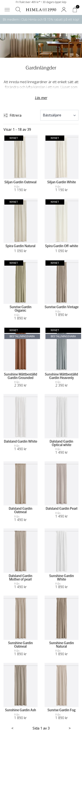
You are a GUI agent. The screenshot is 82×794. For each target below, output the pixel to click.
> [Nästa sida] (70, 728)
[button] (7, 9)
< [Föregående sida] (12, 728)
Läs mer (41, 97)
